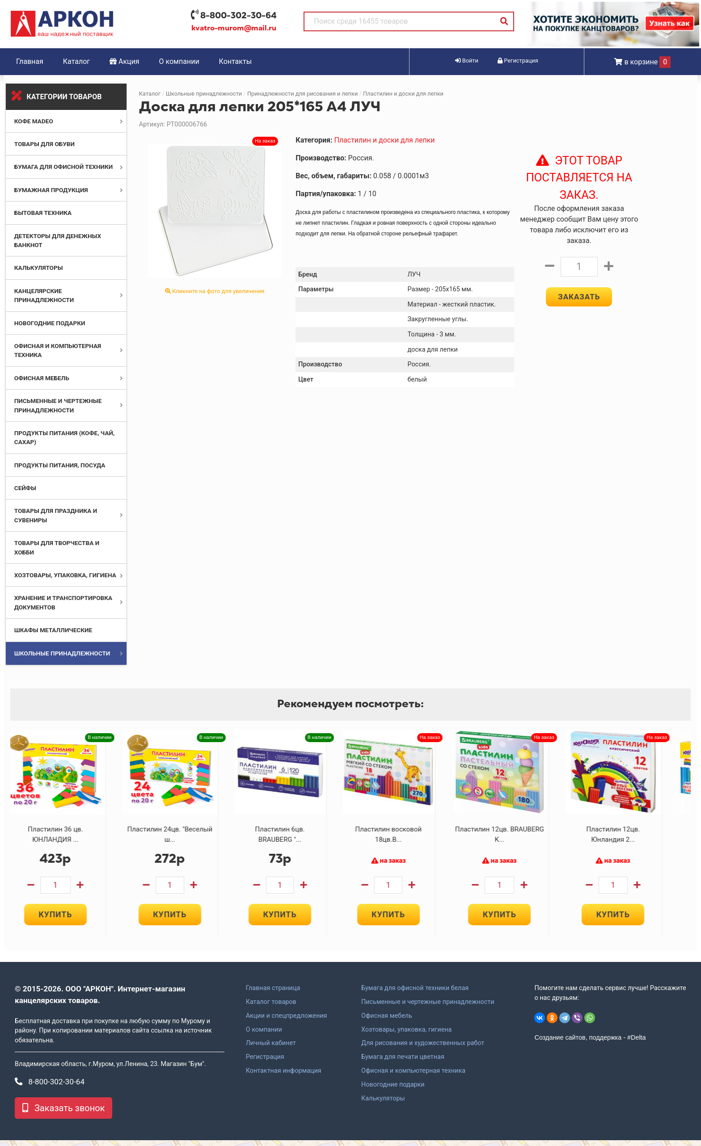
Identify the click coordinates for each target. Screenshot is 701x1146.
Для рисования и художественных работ (422, 1049)
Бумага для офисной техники (63, 166)
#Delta (636, 1042)
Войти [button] (466, 60)
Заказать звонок (63, 1113)
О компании (179, 61)
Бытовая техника (43, 212)
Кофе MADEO (33, 121)
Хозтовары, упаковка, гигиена (65, 575)
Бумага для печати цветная (402, 1062)
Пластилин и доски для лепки (403, 93)
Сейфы (25, 487)
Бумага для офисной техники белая (415, 993)
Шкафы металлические (53, 630)
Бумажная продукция (51, 189)
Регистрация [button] (518, 60)
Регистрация (265, 1062)
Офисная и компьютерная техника (413, 1076)
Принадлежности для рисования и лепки (302, 93)
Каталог (76, 61)
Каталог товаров (271, 1007)
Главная (29, 61)
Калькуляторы (38, 267)
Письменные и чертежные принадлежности (427, 1007)
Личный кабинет (271, 1049)
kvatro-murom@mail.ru (233, 28)
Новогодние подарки (49, 323)
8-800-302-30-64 (238, 15)
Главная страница (273, 993)
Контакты (235, 61)
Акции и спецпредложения (286, 1021)
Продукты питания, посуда (60, 465)
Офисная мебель (41, 378)
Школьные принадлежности (62, 653)
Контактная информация (283, 1076)
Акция (124, 61)
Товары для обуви (44, 143)
